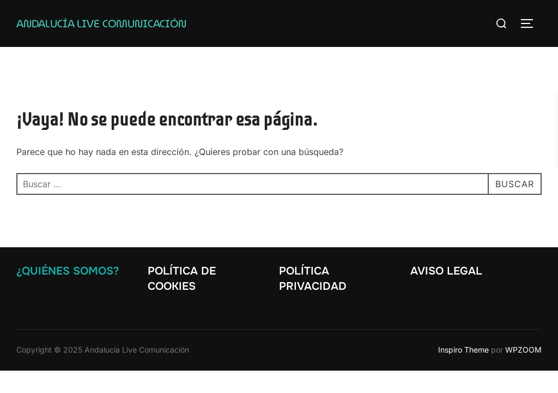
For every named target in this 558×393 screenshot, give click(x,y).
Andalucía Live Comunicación (101, 23)
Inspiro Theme (463, 349)
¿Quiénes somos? (67, 271)
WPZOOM (523, 349)
